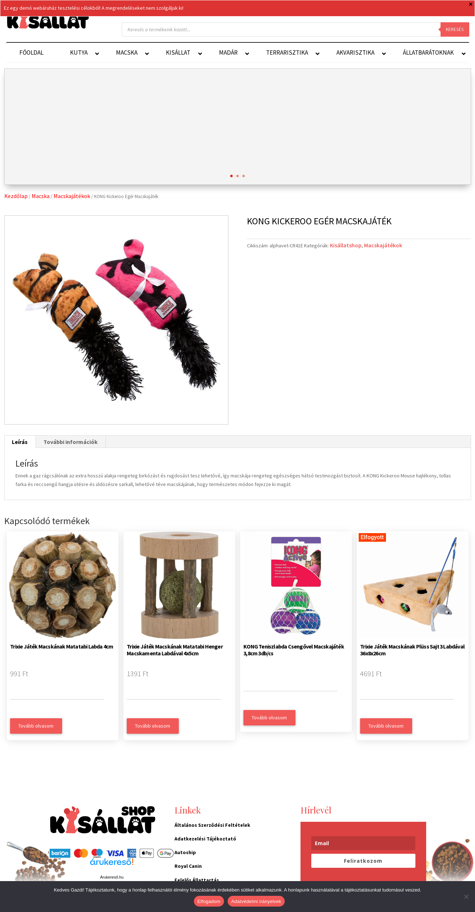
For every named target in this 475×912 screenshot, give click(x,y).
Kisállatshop (346, 245)
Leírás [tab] (20, 441)
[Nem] (466, 896)
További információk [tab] (70, 441)
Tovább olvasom (35, 726)
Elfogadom (208, 901)
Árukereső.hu (112, 877)
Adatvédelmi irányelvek (256, 901)
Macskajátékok (71, 196)
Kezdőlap (16, 196)
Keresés (455, 29)
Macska (41, 196)
